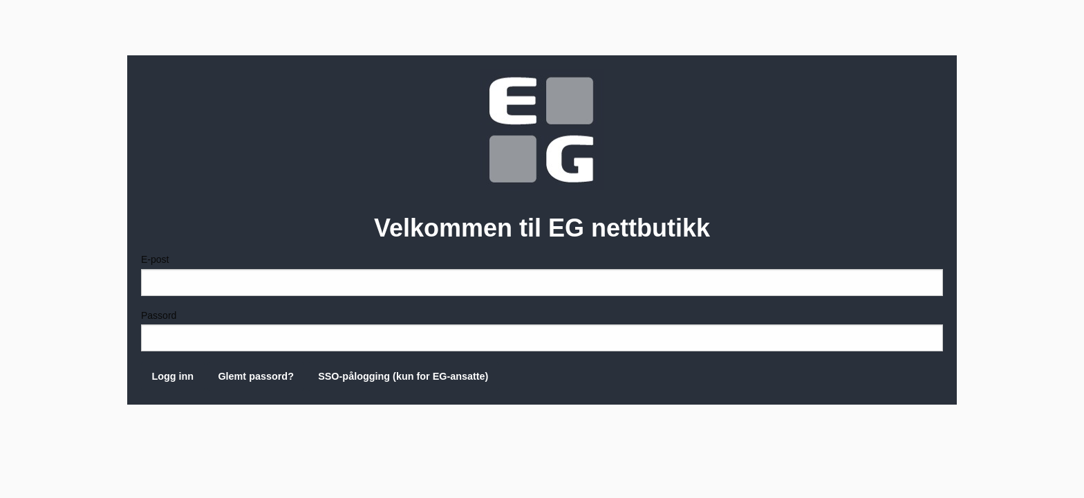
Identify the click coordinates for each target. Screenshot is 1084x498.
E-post (542, 274)
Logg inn (172, 376)
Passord (542, 330)
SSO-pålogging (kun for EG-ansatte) (403, 376)
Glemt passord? (256, 376)
